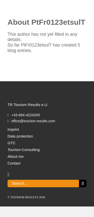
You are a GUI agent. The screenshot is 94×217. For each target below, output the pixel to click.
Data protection (20, 136)
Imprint (13, 129)
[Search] (82, 183)
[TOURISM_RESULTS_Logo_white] (33, 88)
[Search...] (43, 183)
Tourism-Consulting (24, 150)
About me (16, 156)
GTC (12, 143)
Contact (14, 163)
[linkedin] (8, 174)
